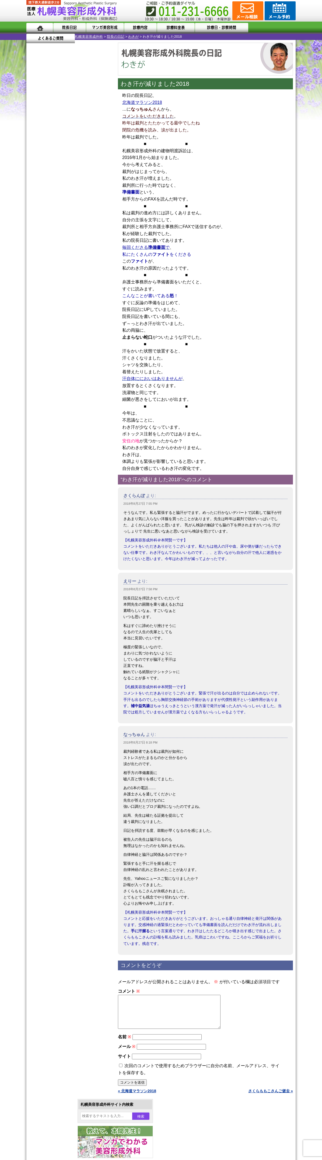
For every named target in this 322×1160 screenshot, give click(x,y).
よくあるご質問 (271, 27)
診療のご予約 (279, 11)
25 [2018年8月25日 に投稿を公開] (97, 193)
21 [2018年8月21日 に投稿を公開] (56, 193)
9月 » (48, 212)
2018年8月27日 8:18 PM (140, 742)
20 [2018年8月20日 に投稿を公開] (46, 193)
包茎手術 (52, 591)
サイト (124, 1062)
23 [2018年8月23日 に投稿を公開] (77, 193)
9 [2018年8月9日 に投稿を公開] (77, 177)
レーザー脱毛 (56, 542)
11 (68, 242)
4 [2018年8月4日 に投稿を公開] (97, 169)
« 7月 (34, 212)
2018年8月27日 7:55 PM (140, 503)
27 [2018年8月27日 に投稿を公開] (46, 201)
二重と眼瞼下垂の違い (56, 503)
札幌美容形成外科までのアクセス (65, 679)
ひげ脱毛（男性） (59, 562)
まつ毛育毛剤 (56, 581)
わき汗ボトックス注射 (63, 523)
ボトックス (54, 620)
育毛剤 (50, 571)
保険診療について (52, 698)
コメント (129, 991)
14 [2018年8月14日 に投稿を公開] (56, 185)
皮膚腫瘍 (52, 601)
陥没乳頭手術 (56, 474)
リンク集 (44, 718)
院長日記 (69, 27)
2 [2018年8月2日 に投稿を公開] (77, 169)
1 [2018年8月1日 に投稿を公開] (66, 169)
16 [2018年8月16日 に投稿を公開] (77, 185)
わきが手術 (64, 513)
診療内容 (139, 27)
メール (126, 1053)
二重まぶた (54, 494)
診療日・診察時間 (220, 27)
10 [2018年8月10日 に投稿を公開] (87, 177)
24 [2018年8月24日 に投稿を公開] (87, 193)
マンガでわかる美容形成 (104, 27)
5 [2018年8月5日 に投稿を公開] (35, 177)
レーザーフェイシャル (63, 552)
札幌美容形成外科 (40, 37)
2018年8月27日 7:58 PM (140, 589)
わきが (85, 37)
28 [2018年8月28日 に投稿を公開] (56, 201)
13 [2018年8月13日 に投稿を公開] (46, 185)
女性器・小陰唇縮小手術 (65, 484)
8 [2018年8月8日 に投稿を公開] (66, 177)
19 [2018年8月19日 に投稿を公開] (35, 193)
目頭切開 (52, 610)
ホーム (39, 27)
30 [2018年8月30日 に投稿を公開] (77, 201)
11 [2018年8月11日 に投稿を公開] (97, 177)
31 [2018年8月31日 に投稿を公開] (87, 201)
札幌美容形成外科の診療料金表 (63, 689)
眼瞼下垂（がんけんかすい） (69, 465)
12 (74, 252)
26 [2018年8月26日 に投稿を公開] (35, 201)
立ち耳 (50, 533)
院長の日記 (67, 37)
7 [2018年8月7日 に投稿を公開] (56, 177)
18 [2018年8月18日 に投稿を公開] (97, 185)
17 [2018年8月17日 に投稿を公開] (87, 185)
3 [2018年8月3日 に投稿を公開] (87, 169)
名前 (124, 1043)
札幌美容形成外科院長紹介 (59, 708)
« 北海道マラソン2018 (137, 1097)
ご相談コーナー (247, 11)
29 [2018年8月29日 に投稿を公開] (66, 201)
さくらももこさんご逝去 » (270, 1097)
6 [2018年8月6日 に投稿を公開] (46, 177)
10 (63, 242)
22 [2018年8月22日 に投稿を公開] (66, 193)
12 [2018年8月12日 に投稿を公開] (35, 185)
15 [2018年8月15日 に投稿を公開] (66, 185)
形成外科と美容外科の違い (59, 669)
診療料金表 (174, 27)
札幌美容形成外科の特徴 (57, 659)
